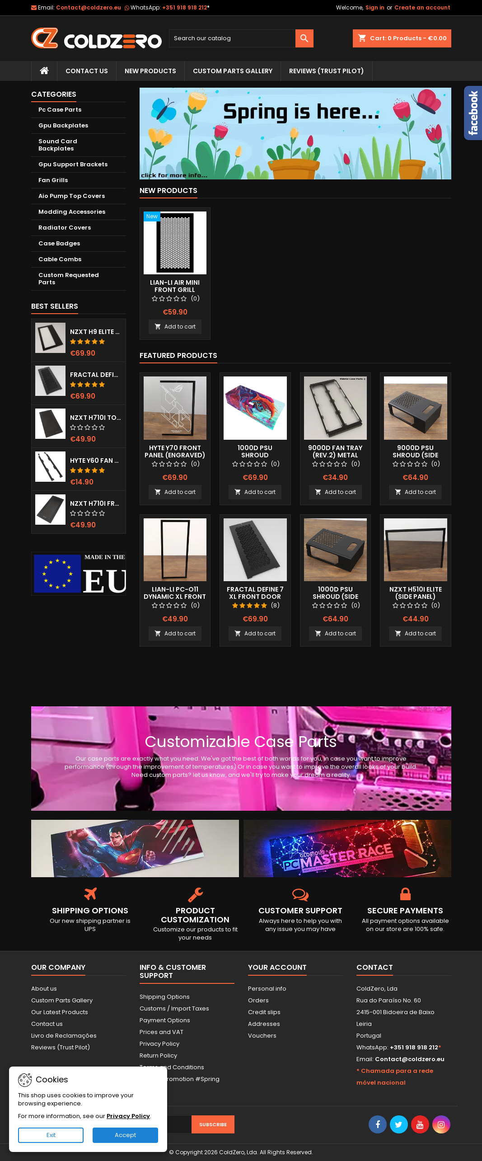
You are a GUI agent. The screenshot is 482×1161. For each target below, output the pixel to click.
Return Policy (158, 1055)
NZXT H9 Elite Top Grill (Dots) (96, 331)
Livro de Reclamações (64, 1035)
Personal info (267, 988)
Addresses (264, 1024)
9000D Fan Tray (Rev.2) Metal (335, 451)
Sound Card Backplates (57, 145)
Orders (258, 1000)
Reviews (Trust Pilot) (60, 1047)
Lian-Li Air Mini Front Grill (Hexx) (175, 289)
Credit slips (264, 1012)
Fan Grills (53, 180)
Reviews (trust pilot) (326, 70)
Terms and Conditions (172, 1067)
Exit (51, 1135)
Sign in (374, 7)
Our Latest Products (59, 1012)
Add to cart (175, 326)
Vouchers (262, 1035)
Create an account (422, 7)
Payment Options (165, 1020)
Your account (277, 967)
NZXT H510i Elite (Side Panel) (415, 593)
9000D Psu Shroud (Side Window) (415, 455)
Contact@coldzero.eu (88, 7)
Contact (374, 967)
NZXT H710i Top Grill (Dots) (96, 417)
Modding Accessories (71, 211)
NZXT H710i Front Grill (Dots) (96, 503)
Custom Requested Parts (68, 279)
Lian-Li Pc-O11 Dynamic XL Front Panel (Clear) (175, 596)
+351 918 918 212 (186, 7)
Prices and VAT (161, 1032)
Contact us (47, 1024)
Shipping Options (165, 996)
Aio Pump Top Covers (71, 196)
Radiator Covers (64, 227)
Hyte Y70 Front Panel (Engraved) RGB (175, 455)
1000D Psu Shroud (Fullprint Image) (255, 455)
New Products (150, 70)
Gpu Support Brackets (73, 164)
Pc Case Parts (59, 109)
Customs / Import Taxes (174, 1008)
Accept (125, 1135)
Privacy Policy (159, 1043)
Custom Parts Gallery (232, 70)
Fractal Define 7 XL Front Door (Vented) (96, 374)
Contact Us (87, 70)
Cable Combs (59, 259)
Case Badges (59, 243)
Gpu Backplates (63, 125)
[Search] (241, 38)
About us (44, 988)
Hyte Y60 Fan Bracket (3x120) (96, 460)
